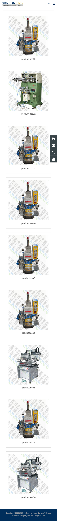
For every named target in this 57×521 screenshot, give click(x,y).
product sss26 (28, 223)
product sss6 (28, 387)
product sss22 (28, 113)
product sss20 (28, 59)
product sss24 (28, 168)
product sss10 (28, 497)
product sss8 (28, 442)
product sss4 (28, 333)
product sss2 (28, 278)
